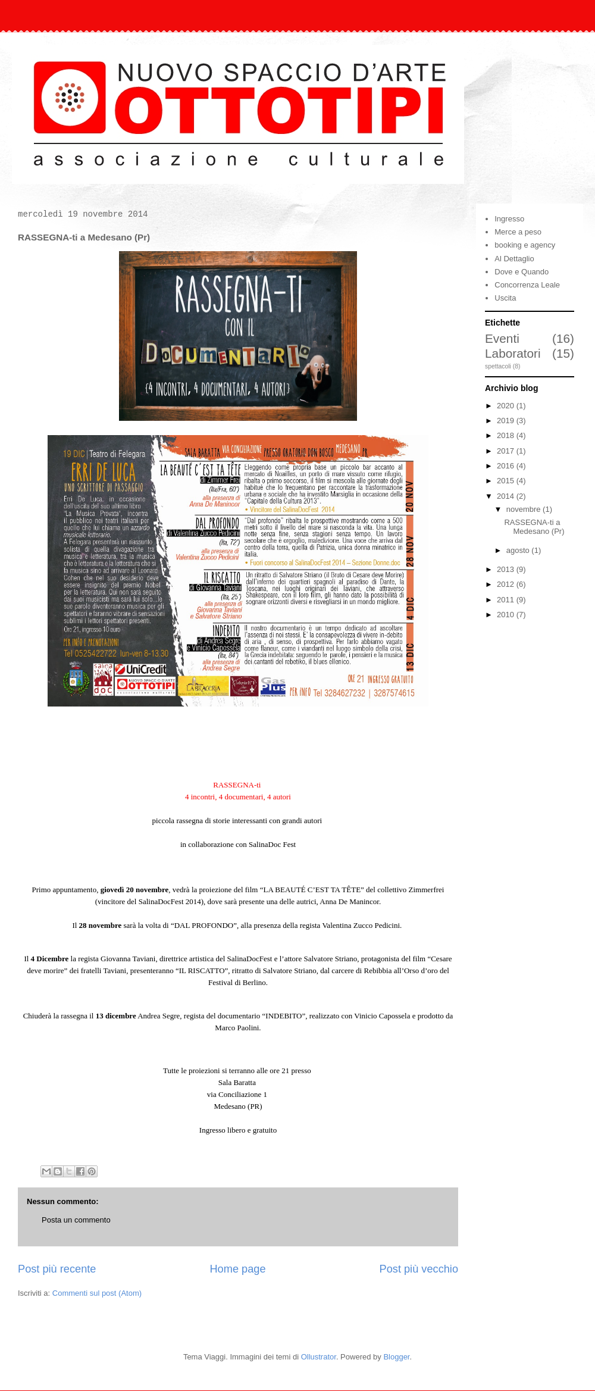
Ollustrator (318, 1356)
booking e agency (524, 244)
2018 (506, 435)
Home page (237, 1269)
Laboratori (513, 353)
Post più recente (57, 1269)
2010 (506, 614)
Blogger (396, 1356)
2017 (506, 450)
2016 (506, 465)
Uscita (505, 297)
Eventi (502, 338)
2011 (506, 599)
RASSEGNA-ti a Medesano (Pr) (534, 527)
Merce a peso (517, 231)
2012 (506, 584)
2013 (506, 569)
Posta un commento (76, 1219)
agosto (519, 550)
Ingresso (509, 218)
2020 (506, 405)
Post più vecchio (419, 1269)
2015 (506, 480)
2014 (506, 496)
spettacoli (498, 366)
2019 (506, 420)
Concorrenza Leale (527, 284)
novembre (524, 509)
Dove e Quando (521, 271)
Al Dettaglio (514, 258)
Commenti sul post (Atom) (97, 1293)
